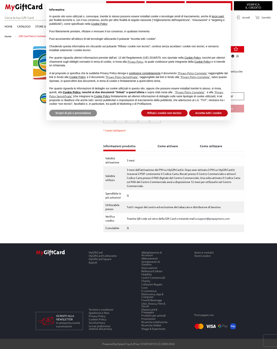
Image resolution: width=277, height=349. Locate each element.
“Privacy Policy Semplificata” (121, 77)
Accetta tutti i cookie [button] (208, 113)
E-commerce (149, 290)
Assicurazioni (149, 267)
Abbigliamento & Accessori (151, 254)
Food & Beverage (151, 300)
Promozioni (148, 318)
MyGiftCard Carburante (103, 255)
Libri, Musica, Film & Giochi (153, 305)
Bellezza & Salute (151, 271)
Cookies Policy (97, 319)
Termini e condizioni (101, 309)
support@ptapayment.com (213, 218)
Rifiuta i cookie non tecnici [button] (164, 113)
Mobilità (146, 274)
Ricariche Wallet (151, 325)
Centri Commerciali (153, 277)
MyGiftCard (96, 252)
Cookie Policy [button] (99, 23)
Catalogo (24, 26)
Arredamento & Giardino (150, 263)
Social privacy (97, 322)
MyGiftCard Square (100, 259)
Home (9, 26)
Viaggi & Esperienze (153, 328)
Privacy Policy (97, 316)
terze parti (218, 16)
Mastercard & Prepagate (149, 311)
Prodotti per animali (153, 315)
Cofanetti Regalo (151, 284)
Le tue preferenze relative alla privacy (100, 327)
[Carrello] (262, 18)
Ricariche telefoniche (154, 322)
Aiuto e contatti (204, 252)
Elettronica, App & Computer (152, 295)
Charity (145, 281)
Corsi (144, 287)
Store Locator (202, 256)
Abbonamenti (149, 258)
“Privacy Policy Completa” (192, 73)
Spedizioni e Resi (99, 312)
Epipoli (93, 262)
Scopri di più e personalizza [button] (73, 113)
